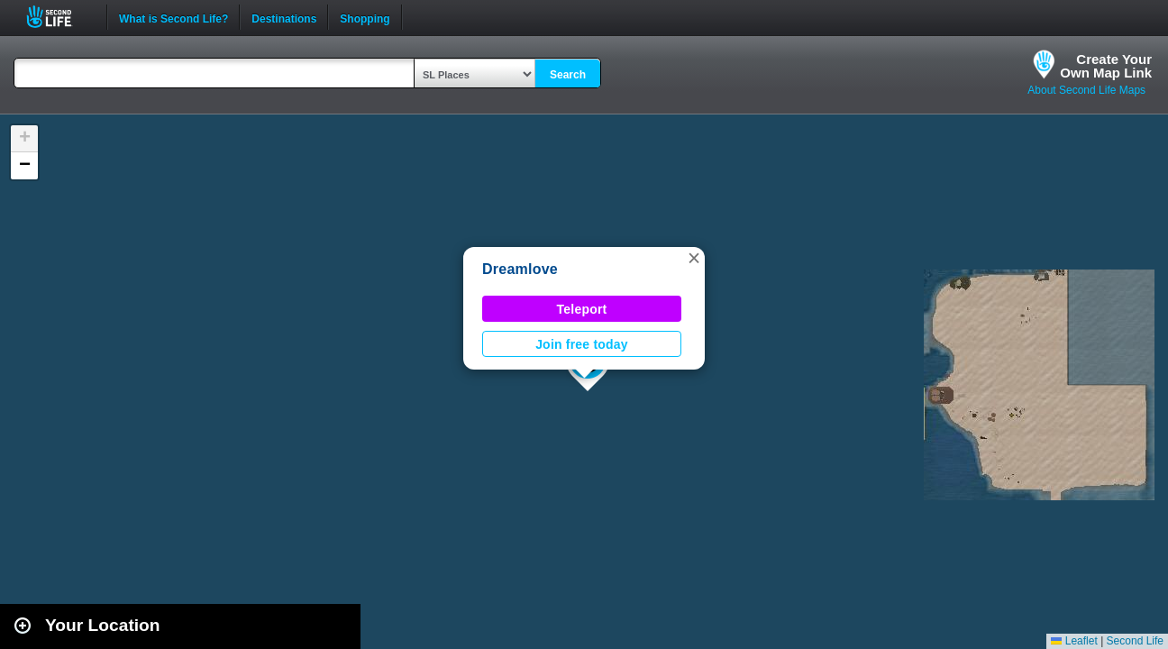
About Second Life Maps (1086, 90)
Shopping (364, 17)
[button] (694, 258)
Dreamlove (520, 269)
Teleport (582, 309)
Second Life (59, 17)
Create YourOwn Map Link (1106, 65)
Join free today (581, 344)
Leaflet (1074, 641)
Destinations (283, 17)
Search (568, 75)
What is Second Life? (173, 17)
